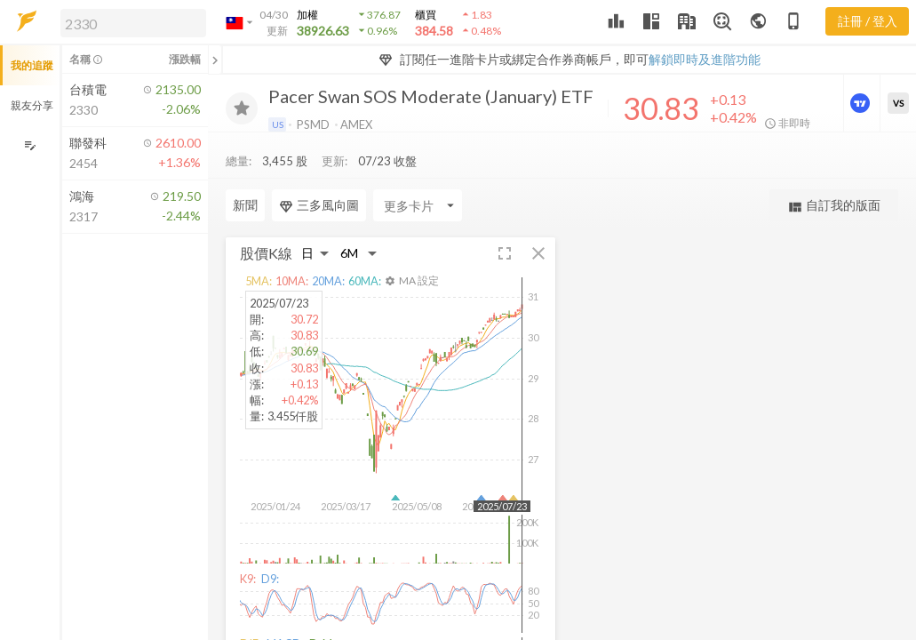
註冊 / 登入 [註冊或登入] (867, 20)
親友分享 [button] (32, 105)
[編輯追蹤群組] (30, 145)
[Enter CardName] (270, 205)
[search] (133, 23)
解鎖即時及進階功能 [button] (705, 59)
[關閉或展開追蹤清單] (215, 59)
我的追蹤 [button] (32, 65)
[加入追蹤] (242, 108)
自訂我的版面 (833, 205)
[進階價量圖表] (862, 103)
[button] (129, 22)
